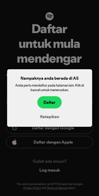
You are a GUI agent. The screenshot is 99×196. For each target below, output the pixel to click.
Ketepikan (49, 116)
